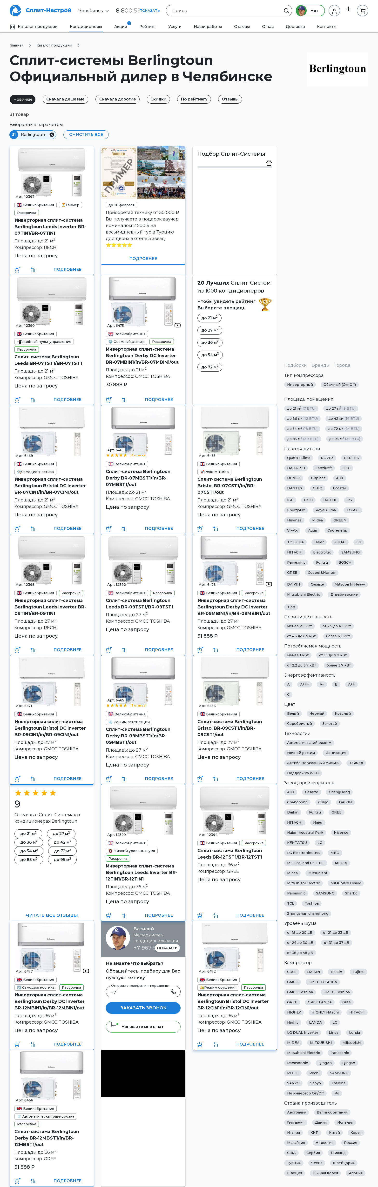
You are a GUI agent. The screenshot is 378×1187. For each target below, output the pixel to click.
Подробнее (67, 269)
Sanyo (315, 1083)
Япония (356, 1173)
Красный (343, 713)
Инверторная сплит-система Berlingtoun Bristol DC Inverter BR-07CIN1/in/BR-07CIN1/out (50, 486)
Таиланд (338, 1153)
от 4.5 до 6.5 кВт (301, 636)
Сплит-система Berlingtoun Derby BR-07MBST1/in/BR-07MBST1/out (138, 478)
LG (358, 542)
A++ (351, 684)
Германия (295, 1122)
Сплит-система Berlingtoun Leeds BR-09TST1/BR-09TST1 (139, 604)
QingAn (325, 1063)
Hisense (294, 520)
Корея (356, 1132)
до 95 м (344, 438)
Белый (293, 713)
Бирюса (318, 478)
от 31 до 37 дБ (336, 942)
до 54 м (302, 428)
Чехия (316, 1163)
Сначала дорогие (122, 99)
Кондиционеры (86, 26)
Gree (346, 1002)
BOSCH (344, 562)
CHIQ (317, 488)
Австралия (296, 1112)
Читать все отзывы (52, 915)
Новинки (23, 99)
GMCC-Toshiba (337, 992)
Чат (305, 10)
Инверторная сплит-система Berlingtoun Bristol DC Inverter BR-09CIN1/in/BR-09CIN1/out (50, 728)
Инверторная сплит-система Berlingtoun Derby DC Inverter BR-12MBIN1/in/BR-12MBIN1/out (49, 1001)
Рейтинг (147, 26)
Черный (317, 713)
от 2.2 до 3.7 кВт (301, 665)
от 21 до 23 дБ (335, 932)
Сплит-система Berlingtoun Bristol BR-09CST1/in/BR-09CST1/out (229, 728)
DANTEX (294, 488)
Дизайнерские (344, 594)
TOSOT (352, 510)
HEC (346, 468)
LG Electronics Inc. (303, 853)
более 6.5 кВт (338, 636)
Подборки (295, 365)
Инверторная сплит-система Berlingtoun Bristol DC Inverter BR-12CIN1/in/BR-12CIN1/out (233, 1001)
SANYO (293, 1083)
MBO (335, 853)
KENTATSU (297, 842)
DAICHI (329, 500)
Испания (345, 1122)
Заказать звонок (143, 1008)
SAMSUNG (350, 552)
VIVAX (292, 530)
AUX (339, 478)
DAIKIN (293, 584)
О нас (268, 26)
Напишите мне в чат (137, 1026)
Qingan (348, 1063)
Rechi (314, 1073)
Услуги (175, 26)
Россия (350, 1142)
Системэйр (337, 530)
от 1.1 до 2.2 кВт (333, 655)
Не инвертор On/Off (305, 1093)
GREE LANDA (320, 1002)
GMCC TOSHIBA (323, 982)
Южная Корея (325, 1173)
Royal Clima (326, 510)
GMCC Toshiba (300, 992)
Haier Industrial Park (305, 832)
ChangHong (339, 792)
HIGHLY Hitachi (325, 1012)
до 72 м (343, 428)
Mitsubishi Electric (303, 594)
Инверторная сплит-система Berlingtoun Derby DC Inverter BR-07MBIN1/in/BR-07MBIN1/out (142, 356)
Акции (122, 25)
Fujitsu (322, 562)
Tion (291, 607)
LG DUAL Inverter (302, 1032)
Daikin (292, 812)
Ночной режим (301, 753)
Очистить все (85, 134)
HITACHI (295, 552)
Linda (333, 1032)
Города (343, 365)
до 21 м (301, 408)
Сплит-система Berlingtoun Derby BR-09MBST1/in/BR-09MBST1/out (138, 736)
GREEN (339, 520)
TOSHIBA (295, 542)
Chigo (323, 802)
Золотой (330, 723)
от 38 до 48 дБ (300, 953)
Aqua (312, 530)
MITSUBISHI (321, 1042)
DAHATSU (296, 468)
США (291, 1153)
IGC (290, 500)
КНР (314, 1132)
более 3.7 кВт (339, 665)
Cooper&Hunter (322, 572)
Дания (321, 1122)
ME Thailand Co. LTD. (305, 863)
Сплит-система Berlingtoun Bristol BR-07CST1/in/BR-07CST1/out (229, 486)
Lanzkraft (324, 468)
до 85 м (302, 438)
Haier (319, 542)
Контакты (327, 26)
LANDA (315, 1022)
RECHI (293, 1073)
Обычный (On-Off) (340, 384)
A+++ (304, 684)
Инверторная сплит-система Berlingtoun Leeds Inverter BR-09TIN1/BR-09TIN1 (50, 607)
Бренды (321, 365)
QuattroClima (298, 458)
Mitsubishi (317, 873)
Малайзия (296, 1142)
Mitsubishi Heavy (350, 584)
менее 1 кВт (298, 655)
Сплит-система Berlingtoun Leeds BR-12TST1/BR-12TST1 (229, 854)
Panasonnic (297, 1063)
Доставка (295, 26)
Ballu (308, 500)
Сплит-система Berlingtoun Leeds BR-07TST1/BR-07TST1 (48, 360)
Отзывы (242, 26)
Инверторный (300, 384)
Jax (349, 500)
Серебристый (299, 723)
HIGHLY (294, 1012)
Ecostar (339, 488)
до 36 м (302, 418)
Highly (292, 1022)
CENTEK (351, 458)
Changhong (297, 802)
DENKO (293, 478)
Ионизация (335, 753)
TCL (290, 903)
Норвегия (324, 1142)
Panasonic (296, 562)
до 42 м (343, 418)
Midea (317, 520)
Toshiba (312, 903)
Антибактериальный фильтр (313, 763)
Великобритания (332, 1112)
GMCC (292, 982)
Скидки (165, 99)
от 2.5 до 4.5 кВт (337, 626)
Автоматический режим (309, 742)
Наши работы (208, 26)
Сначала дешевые (68, 99)
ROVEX (327, 458)
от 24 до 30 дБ (300, 942)
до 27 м (340, 408)
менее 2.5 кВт (299, 626)
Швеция (294, 1173)
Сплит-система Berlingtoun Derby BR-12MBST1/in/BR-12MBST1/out (46, 1138)
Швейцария (344, 1163)
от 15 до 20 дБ (299, 932)
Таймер (356, 763)
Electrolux (322, 552)
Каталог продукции (34, 26)
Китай (334, 1132)
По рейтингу (202, 99)
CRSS (292, 972)
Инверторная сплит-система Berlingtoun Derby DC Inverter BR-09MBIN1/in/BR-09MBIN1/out (233, 607)
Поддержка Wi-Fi (303, 773)
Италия (293, 1132)
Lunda (354, 1032)
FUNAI (340, 542)
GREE (292, 572)
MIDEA (341, 863)
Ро (336, 1093)
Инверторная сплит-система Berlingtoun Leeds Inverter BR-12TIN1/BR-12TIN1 (141, 872)
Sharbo (351, 893)
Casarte (317, 584)
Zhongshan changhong (307, 913)
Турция (294, 1163)
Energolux (296, 510)
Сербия (313, 1153)
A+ (322, 684)
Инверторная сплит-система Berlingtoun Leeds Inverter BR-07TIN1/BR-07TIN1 (50, 227)
